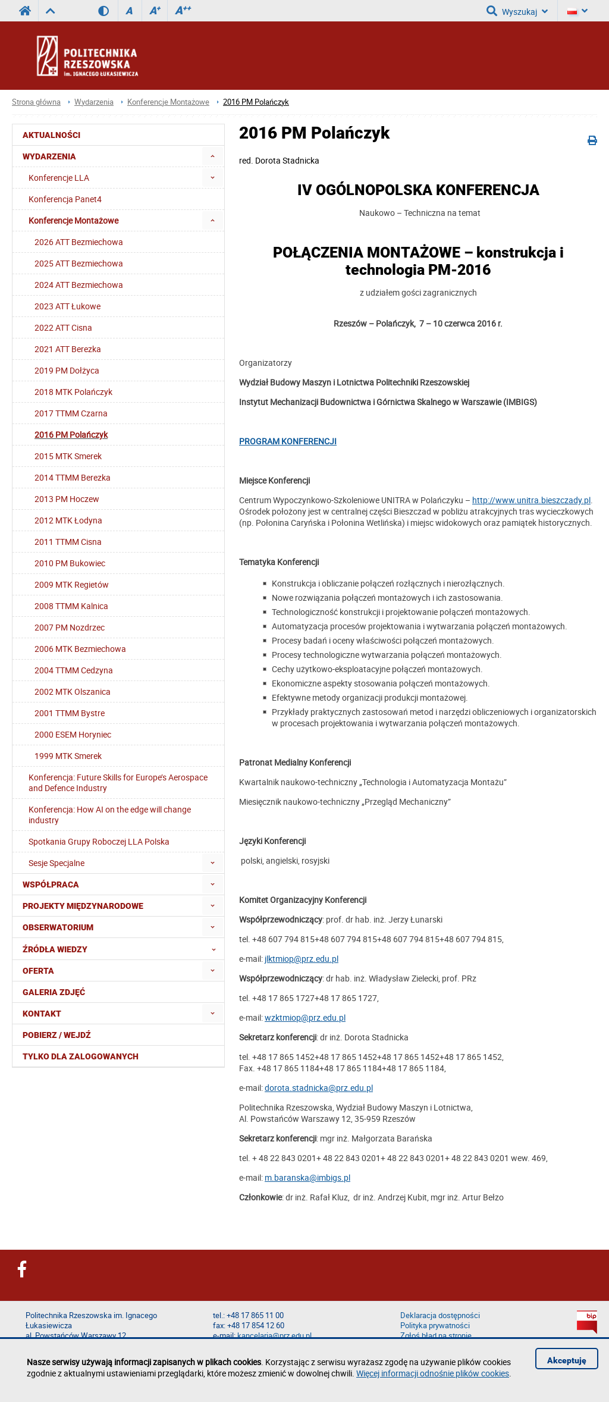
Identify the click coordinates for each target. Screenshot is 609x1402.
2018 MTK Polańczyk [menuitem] (73, 391)
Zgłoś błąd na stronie (436, 1336)
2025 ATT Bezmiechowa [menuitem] (78, 263)
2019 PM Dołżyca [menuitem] (66, 370)
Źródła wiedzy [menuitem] (123, 948)
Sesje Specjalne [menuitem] (56, 862)
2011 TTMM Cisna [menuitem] (68, 541)
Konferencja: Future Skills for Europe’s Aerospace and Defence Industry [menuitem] (118, 782)
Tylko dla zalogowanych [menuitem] (81, 1056)
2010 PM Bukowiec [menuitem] (69, 563)
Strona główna (36, 102)
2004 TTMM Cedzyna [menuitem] (73, 670)
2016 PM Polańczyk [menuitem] (71, 434)
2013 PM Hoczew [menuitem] (66, 498)
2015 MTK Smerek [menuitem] (68, 456)
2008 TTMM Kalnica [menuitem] (71, 605)
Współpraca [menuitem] (51, 884)
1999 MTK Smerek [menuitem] (68, 755)
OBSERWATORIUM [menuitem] (58, 927)
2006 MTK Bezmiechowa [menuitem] (80, 648)
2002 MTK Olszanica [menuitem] (72, 691)
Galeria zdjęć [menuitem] (54, 992)
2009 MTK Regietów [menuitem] (71, 584)
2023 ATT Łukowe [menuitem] (67, 306)
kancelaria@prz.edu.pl (274, 1336)
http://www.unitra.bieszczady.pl (531, 500)
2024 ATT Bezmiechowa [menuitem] (78, 284)
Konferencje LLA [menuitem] (59, 177)
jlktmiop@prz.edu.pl (301, 958)
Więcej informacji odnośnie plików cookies (432, 1373)
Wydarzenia (94, 102)
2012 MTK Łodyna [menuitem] (68, 520)
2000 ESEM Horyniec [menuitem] (72, 734)
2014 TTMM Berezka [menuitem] (72, 477)
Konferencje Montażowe (168, 102)
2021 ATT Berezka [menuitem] (67, 349)
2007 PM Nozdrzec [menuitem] (69, 627)
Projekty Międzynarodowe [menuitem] (83, 906)
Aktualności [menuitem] (51, 135)
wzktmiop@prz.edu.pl (305, 1017)
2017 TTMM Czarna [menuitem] (71, 413)
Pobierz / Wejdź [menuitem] (57, 1035)
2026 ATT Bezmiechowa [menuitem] (78, 241)
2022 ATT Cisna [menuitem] (63, 327)
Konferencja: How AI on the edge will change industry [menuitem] (110, 815)
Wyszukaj (517, 10)
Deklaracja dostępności (440, 1315)
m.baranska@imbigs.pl (307, 1177)
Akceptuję (566, 1360)
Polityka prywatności (435, 1326)
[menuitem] (212, 156)
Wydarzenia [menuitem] (49, 156)
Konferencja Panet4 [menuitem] (65, 199)
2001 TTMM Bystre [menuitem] (69, 713)
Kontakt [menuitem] (42, 1013)
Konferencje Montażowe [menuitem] (73, 220)
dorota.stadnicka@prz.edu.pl (319, 1087)
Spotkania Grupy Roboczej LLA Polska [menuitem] (99, 841)
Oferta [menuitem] (38, 971)
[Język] (577, 10)
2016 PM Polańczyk (256, 102)
